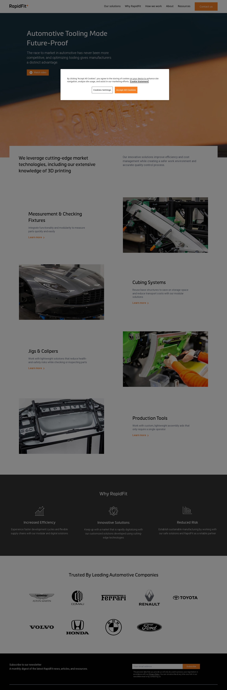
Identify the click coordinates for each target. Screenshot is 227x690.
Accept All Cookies (126, 90)
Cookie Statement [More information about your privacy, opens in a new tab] (139, 81)
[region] (115, 84)
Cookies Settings (102, 90)
